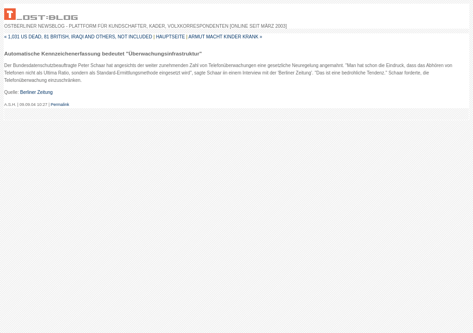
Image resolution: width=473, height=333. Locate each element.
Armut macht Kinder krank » (225, 36)
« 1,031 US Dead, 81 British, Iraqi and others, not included (78, 36)
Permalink (60, 104)
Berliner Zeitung (36, 92)
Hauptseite (170, 36)
